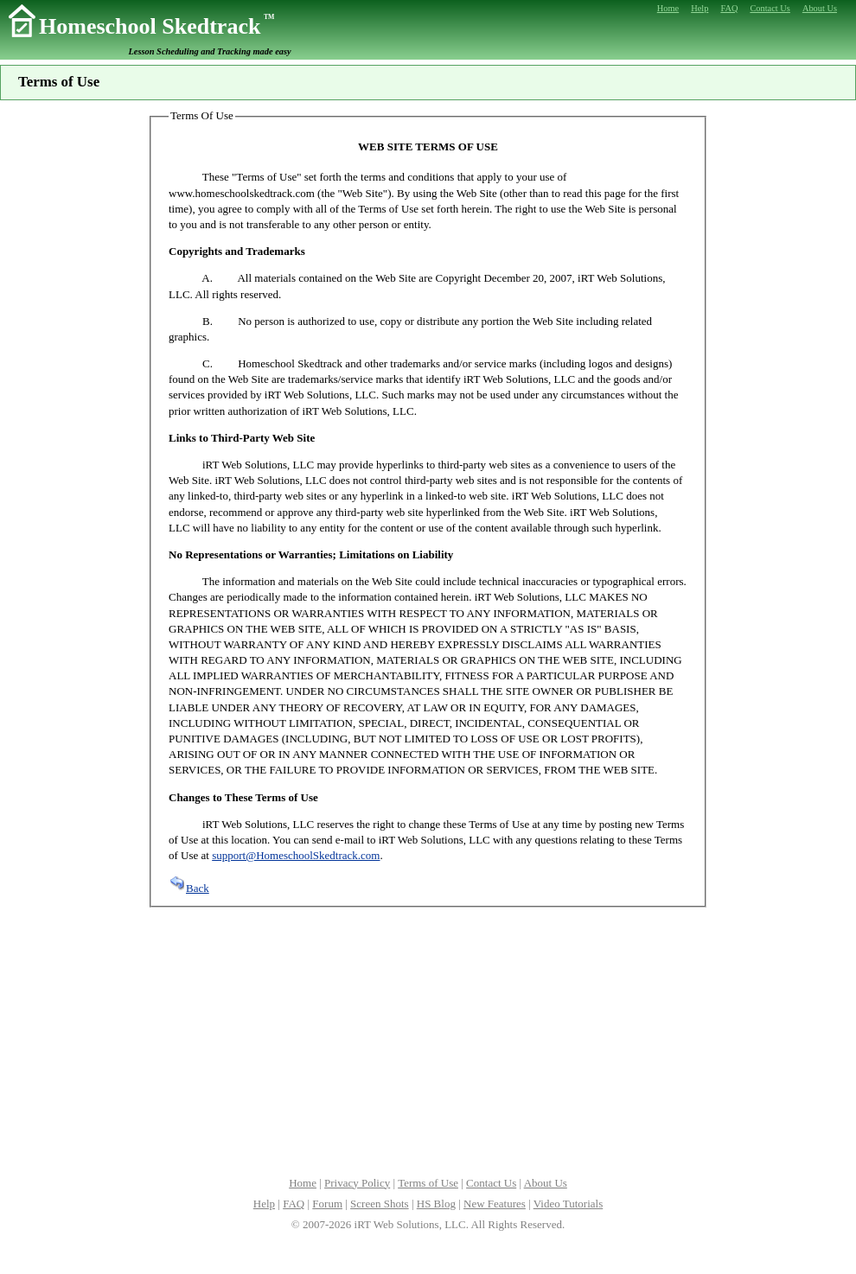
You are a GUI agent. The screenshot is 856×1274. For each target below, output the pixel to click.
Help (264, 1203)
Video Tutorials (568, 1203)
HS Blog (436, 1203)
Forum (327, 1203)
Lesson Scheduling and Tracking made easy (210, 51)
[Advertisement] (428, 1040)
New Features (494, 1203)
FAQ (293, 1203)
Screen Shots (379, 1203)
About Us (545, 1182)
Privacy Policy (357, 1182)
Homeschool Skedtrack (156, 26)
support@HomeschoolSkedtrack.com (296, 855)
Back (189, 888)
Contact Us (491, 1182)
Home (302, 1182)
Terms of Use (428, 1182)
